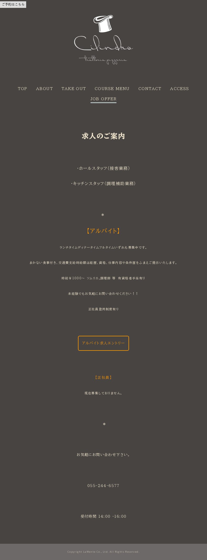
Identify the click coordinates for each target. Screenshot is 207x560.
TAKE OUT (73, 89)
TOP (22, 89)
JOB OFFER (104, 99)
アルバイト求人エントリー (103, 343)
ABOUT (44, 89)
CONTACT (149, 89)
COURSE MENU (112, 89)
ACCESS (179, 89)
